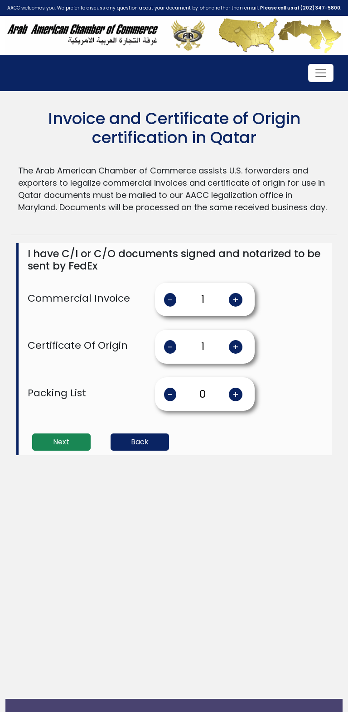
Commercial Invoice (79, 298)
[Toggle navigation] (321, 73)
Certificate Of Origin (78, 345)
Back (140, 442)
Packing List (57, 393)
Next (61, 442)
